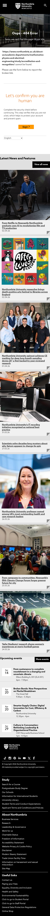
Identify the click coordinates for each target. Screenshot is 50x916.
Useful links (9, 875)
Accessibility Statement (13, 843)
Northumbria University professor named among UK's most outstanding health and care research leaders (23, 514)
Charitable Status (10, 835)
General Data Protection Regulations (19, 908)
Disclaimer (7, 851)
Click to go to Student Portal (15, 900)
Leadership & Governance (14, 827)
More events (42, 659)
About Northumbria (14, 815)
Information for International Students (20, 796)
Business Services (10, 819)
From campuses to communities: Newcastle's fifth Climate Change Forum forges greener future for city (25, 580)
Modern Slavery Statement (14, 854)
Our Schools (7, 793)
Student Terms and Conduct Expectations (21, 804)
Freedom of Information (13, 839)
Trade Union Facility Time (13, 858)
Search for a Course (11, 785)
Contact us (7, 880)
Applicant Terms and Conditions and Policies (22, 808)
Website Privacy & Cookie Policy (17, 847)
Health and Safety (10, 892)
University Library (10, 800)
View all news (41, 164)
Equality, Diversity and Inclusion (17, 888)
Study (5, 780)
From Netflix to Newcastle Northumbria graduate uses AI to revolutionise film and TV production (23, 225)
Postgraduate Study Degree (15, 789)
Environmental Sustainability (15, 896)
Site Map (6, 869)
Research (6, 823)
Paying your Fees (9, 884)
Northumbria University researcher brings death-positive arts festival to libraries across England (25, 292)
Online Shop (7, 911)
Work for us (7, 831)
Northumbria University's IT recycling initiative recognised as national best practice (21, 427)
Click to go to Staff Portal (13, 904)
